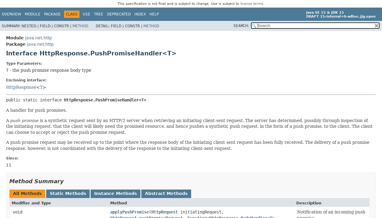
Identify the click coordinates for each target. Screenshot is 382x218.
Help (154, 14)
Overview (11, 14)
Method (80, 26)
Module (32, 14)
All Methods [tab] (27, 193)
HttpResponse (21, 87)
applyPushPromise (129, 212)
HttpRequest (164, 212)
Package (52, 14)
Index (140, 14)
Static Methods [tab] (68, 193)
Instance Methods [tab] (115, 193)
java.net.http (38, 37)
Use (86, 14)
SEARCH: (241, 26)
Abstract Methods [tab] (166, 193)
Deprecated (119, 14)
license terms (251, 4)
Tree (98, 14)
